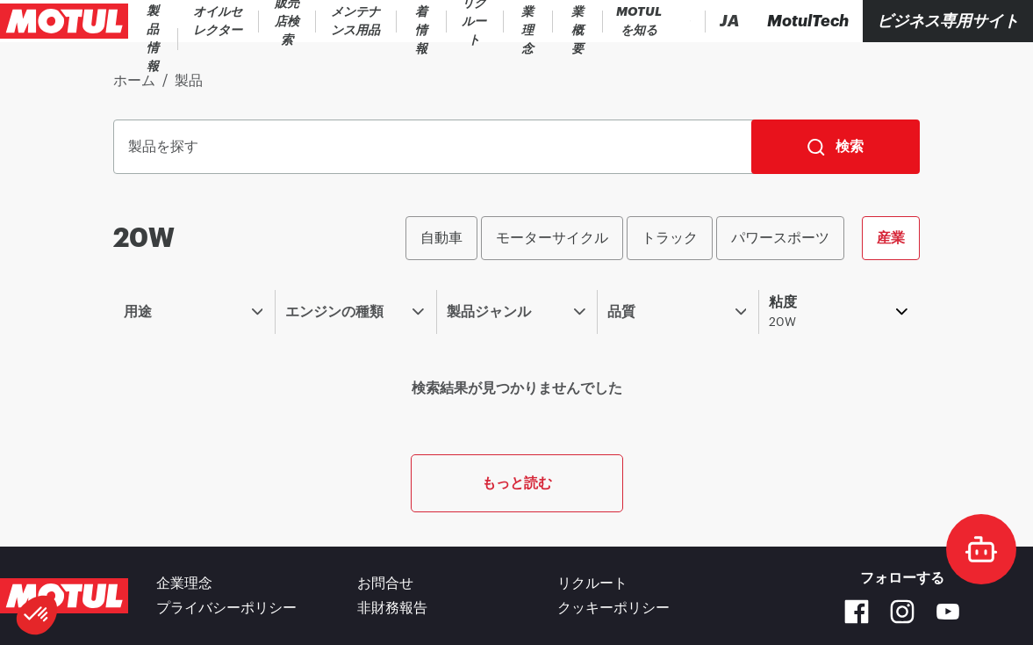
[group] (662, 238)
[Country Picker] (678, 21)
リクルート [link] (592, 583)
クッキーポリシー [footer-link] (613, 608)
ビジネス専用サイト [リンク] (948, 21)
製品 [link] (189, 81)
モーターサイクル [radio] (552, 237)
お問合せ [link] (385, 583)
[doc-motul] (981, 549)
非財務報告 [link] (392, 608)
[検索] (835, 147)
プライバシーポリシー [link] (226, 608)
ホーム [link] (134, 81)
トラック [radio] (670, 237)
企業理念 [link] (184, 583)
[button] (37, 615)
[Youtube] (948, 611)
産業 (891, 237)
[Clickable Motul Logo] (64, 21)
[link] (268, 21)
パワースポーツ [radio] (780, 237)
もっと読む (517, 482)
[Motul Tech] (808, 21)
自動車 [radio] (441, 237)
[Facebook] (856, 611)
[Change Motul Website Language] (729, 21)
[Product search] (635, 21)
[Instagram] (902, 611)
